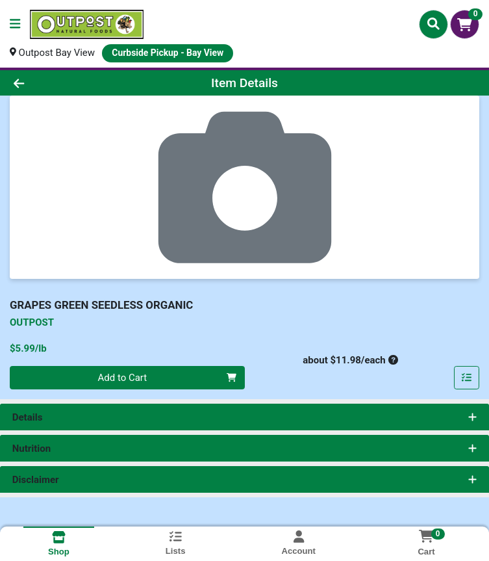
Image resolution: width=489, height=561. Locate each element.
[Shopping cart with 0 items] (464, 24)
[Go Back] (68, 83)
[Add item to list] (467, 377)
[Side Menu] (15, 24)
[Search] (433, 24)
